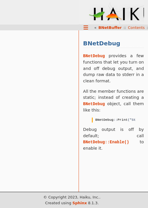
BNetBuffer (110, 27)
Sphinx (80, 203)
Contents (136, 27)
